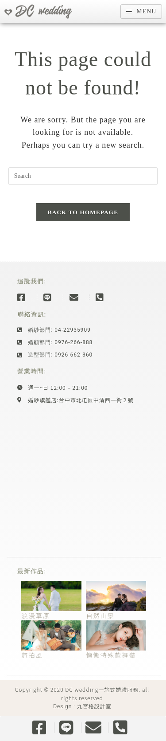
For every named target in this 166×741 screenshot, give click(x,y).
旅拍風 (32, 655)
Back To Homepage (83, 212)
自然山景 (100, 615)
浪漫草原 (35, 615)
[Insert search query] (83, 176)
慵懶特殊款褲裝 (111, 655)
